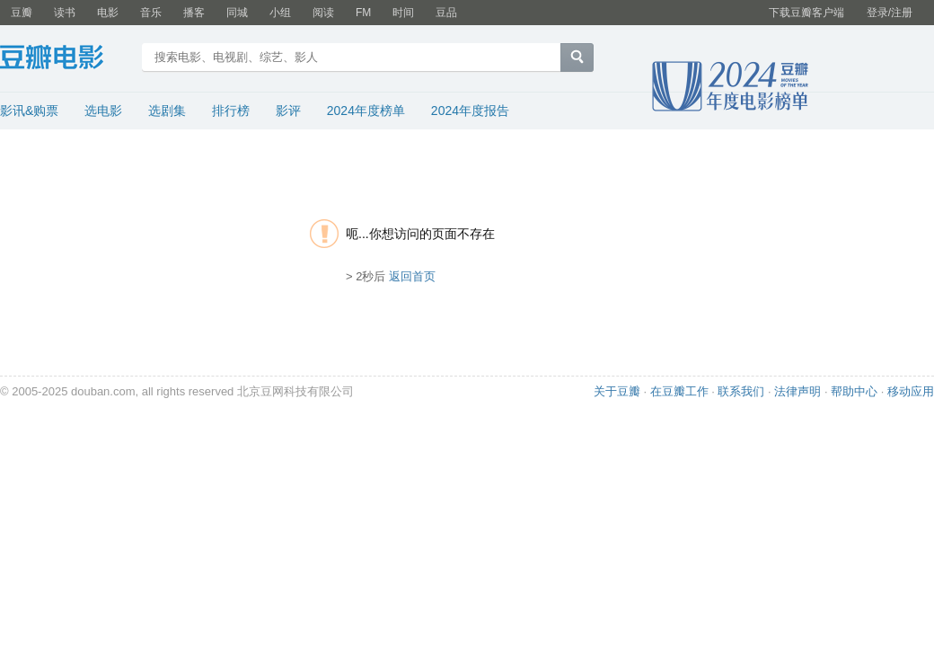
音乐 (151, 12)
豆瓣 (21, 12)
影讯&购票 (29, 110)
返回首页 (412, 276)
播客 (194, 12)
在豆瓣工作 (679, 391)
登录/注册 (889, 12)
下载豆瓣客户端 (806, 12)
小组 (280, 12)
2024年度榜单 (366, 110)
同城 (237, 12)
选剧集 (167, 110)
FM (363, 12)
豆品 (446, 12)
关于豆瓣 (617, 391)
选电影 (103, 110)
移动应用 (910, 391)
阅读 (323, 12)
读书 (64, 12)
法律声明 (797, 391)
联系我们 (741, 391)
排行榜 (231, 110)
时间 (403, 12)
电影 (108, 12)
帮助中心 (854, 391)
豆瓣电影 (65, 59)
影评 (288, 110)
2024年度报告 (470, 110)
